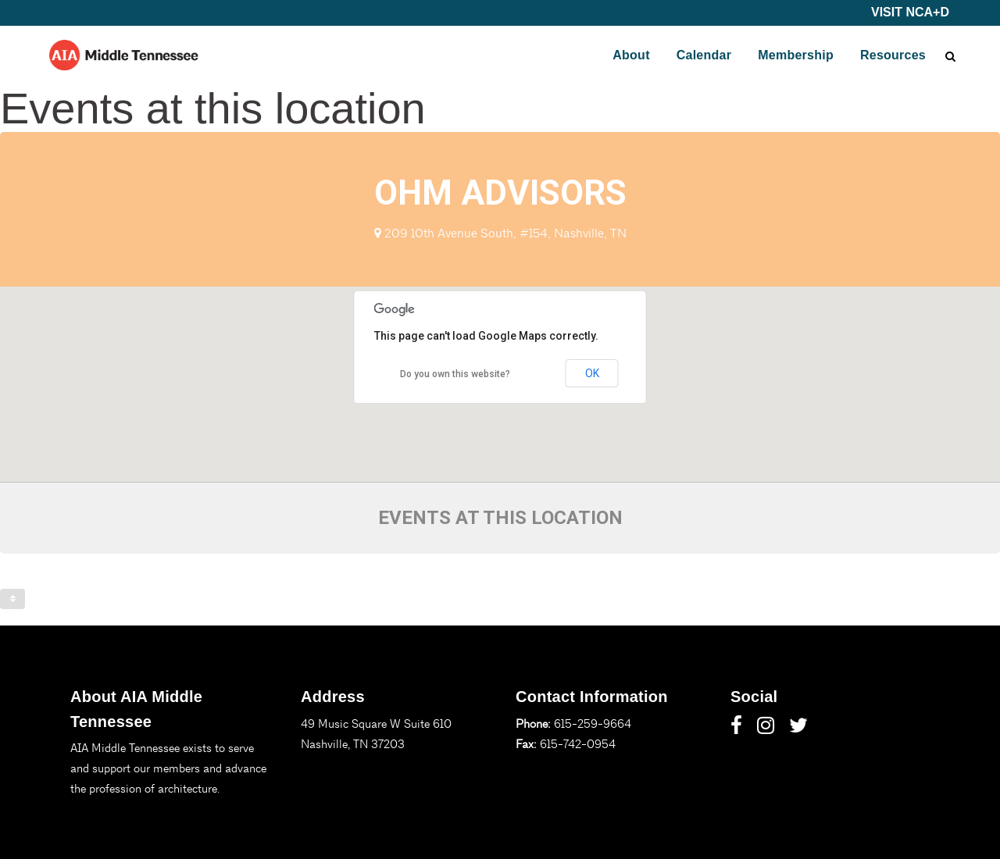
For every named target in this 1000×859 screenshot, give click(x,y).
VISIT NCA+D (910, 12)
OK (592, 373)
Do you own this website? (455, 374)
